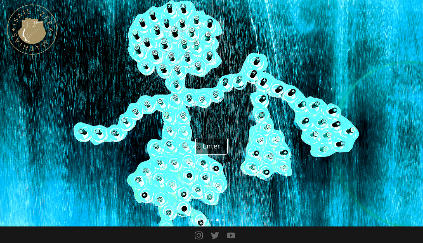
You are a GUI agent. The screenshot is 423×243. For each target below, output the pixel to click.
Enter (211, 146)
